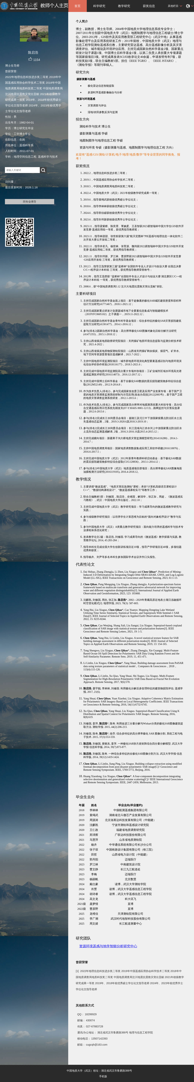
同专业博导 (29, 201)
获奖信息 (149, 6)
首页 (77, 6)
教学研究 (124, 6)
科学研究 (99, 6)
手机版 (103, 1076)
